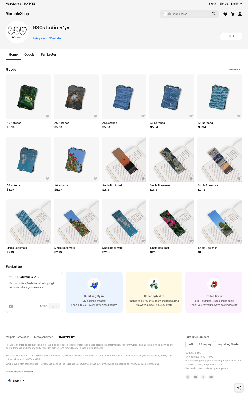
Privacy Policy (66, 336)
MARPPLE (29, 3)
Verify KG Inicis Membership (145, 364)
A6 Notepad (14, 123)
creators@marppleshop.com (213, 368)
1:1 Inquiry (205, 344)
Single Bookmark (112, 185)
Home (13, 56)
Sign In (213, 3)
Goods (29, 54)
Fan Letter (48, 54)
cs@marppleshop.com (229, 360)
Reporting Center (229, 344)
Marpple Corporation (17, 337)
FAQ (190, 344)
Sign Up (223, 3)
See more (235, 69)
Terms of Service (43, 337)
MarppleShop (13, 3)
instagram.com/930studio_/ (47, 38)
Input (54, 306)
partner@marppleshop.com (208, 364)
